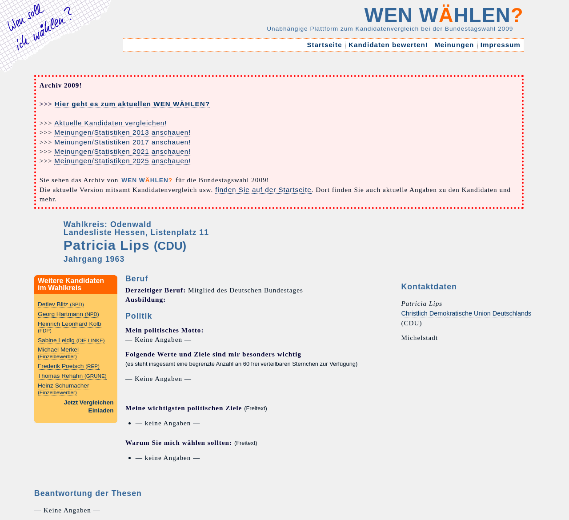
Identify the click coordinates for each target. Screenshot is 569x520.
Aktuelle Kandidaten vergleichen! (110, 123)
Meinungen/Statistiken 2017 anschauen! (122, 142)
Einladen (101, 410)
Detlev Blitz (61, 304)
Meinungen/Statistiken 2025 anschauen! (122, 160)
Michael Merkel (58, 352)
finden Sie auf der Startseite (263, 189)
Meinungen (454, 44)
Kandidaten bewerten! (388, 44)
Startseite (325, 44)
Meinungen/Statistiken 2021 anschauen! (122, 151)
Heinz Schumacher (63, 388)
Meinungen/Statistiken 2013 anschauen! (122, 132)
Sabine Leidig (71, 340)
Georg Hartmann (68, 314)
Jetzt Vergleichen (89, 402)
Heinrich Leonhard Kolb (69, 326)
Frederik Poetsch (69, 366)
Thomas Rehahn (72, 375)
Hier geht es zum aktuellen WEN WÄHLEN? (132, 104)
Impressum (500, 44)
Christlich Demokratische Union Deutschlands (466, 313)
